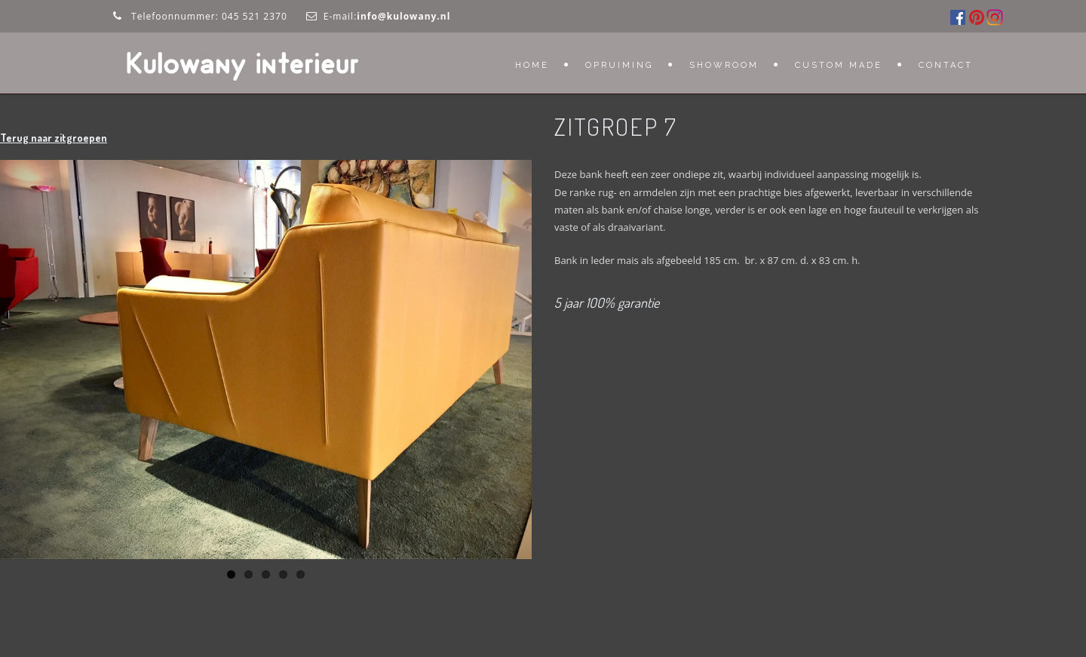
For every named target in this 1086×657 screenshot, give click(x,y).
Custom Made (838, 65)
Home (532, 65)
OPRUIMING (619, 65)
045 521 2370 (254, 16)
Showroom (724, 65)
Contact (946, 65)
